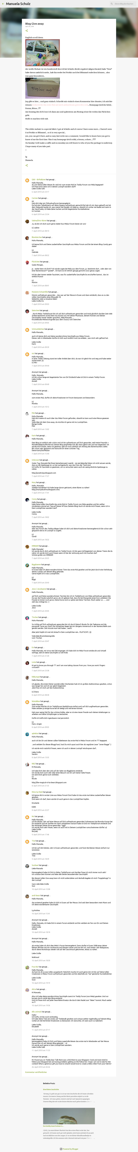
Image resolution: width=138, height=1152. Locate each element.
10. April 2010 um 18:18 (41, 932)
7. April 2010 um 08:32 (40, 255)
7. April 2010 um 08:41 (40, 286)
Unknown (35, 460)
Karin (34, 435)
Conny (34, 499)
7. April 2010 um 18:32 (40, 540)
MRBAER (35, 546)
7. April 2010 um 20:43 (40, 583)
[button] (26, 30)
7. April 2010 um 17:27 (40, 476)
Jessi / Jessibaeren (39, 589)
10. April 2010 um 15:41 (41, 914)
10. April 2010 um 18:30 (41, 960)
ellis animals (36, 1012)
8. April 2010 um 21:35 (40, 786)
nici (33, 353)
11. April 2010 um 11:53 (41, 1050)
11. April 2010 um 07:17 (41, 1030)
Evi (33, 647)
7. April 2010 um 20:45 (40, 611)
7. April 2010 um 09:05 (40, 323)
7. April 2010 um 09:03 (40, 304)
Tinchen (35, 617)
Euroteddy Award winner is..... (53, 1126)
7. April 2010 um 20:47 (40, 641)
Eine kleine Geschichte (51, 1089)
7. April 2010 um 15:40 (40, 454)
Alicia (34, 989)
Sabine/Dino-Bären (39, 221)
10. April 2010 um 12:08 (41, 889)
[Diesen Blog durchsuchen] (125, 3)
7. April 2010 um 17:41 (40, 493)
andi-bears (36, 895)
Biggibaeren (36, 564)
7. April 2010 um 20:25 (40, 558)
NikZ (33, 764)
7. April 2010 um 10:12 (40, 407)
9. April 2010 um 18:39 (40, 859)
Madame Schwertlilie (40, 292)
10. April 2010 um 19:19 (41, 983)
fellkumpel (36, 677)
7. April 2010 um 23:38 (40, 671)
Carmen (35, 198)
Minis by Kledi (37, 792)
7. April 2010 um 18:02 (40, 517)
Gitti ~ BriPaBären (39, 179)
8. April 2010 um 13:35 (40, 757)
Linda (34, 662)
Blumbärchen (37, 237)
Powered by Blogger (69, 1149)
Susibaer (35, 865)
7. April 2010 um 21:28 (40, 656)
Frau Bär (35, 967)
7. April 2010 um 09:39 (40, 347)
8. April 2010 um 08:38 (40, 695)
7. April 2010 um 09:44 (40, 366)
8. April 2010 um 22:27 (40, 810)
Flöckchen (36, 262)
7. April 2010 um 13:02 (40, 429)
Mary (34, 482)
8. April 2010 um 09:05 (40, 727)
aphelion (35, 733)
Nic (33, 816)
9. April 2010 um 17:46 (40, 835)
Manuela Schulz (18, 4)
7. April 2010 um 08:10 (40, 231)
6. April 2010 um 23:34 (40, 214)
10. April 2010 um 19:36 (41, 1005)
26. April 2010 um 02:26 (41, 1067)
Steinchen (35, 310)
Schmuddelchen (38, 329)
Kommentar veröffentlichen (36, 1072)
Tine (33, 841)
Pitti (33, 413)
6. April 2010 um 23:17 (40, 192)
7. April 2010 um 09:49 (40, 384)
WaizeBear (36, 701)
